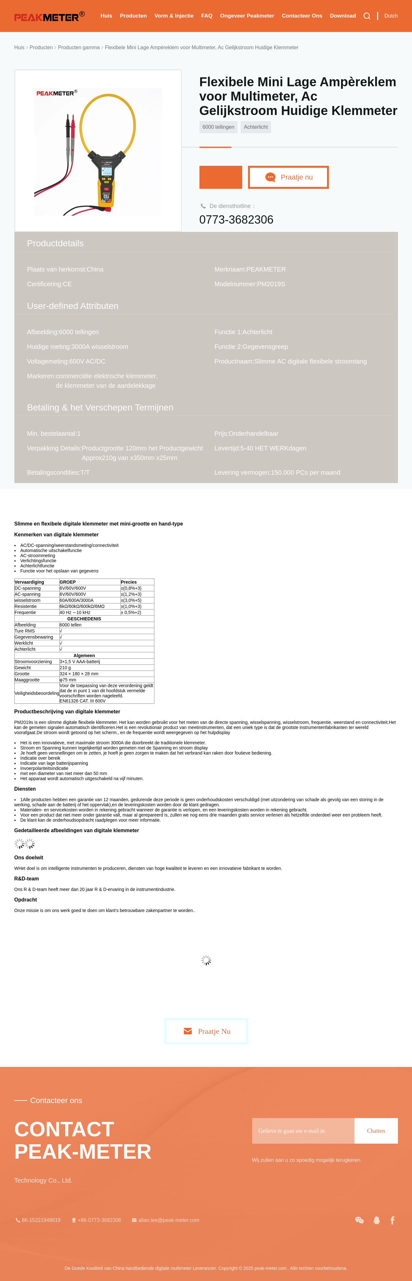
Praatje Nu (221, 177)
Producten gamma (79, 47)
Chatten (376, 1131)
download (343, 16)
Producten (133, 16)
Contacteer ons (302, 16)
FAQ (207, 16)
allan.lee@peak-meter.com (165, 1220)
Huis (106, 16)
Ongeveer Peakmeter (247, 16)
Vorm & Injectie (174, 16)
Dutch (391, 16)
